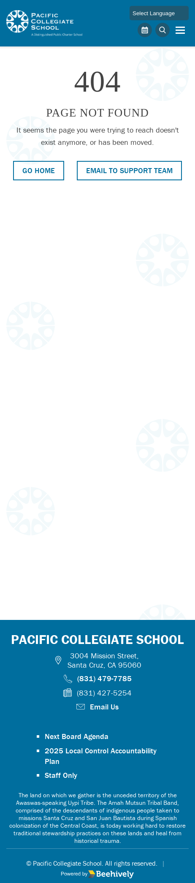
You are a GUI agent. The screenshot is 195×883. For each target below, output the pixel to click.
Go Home (38, 170)
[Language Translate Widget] (159, 13)
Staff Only (61, 775)
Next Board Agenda (76, 736)
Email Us (104, 707)
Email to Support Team (129, 170)
